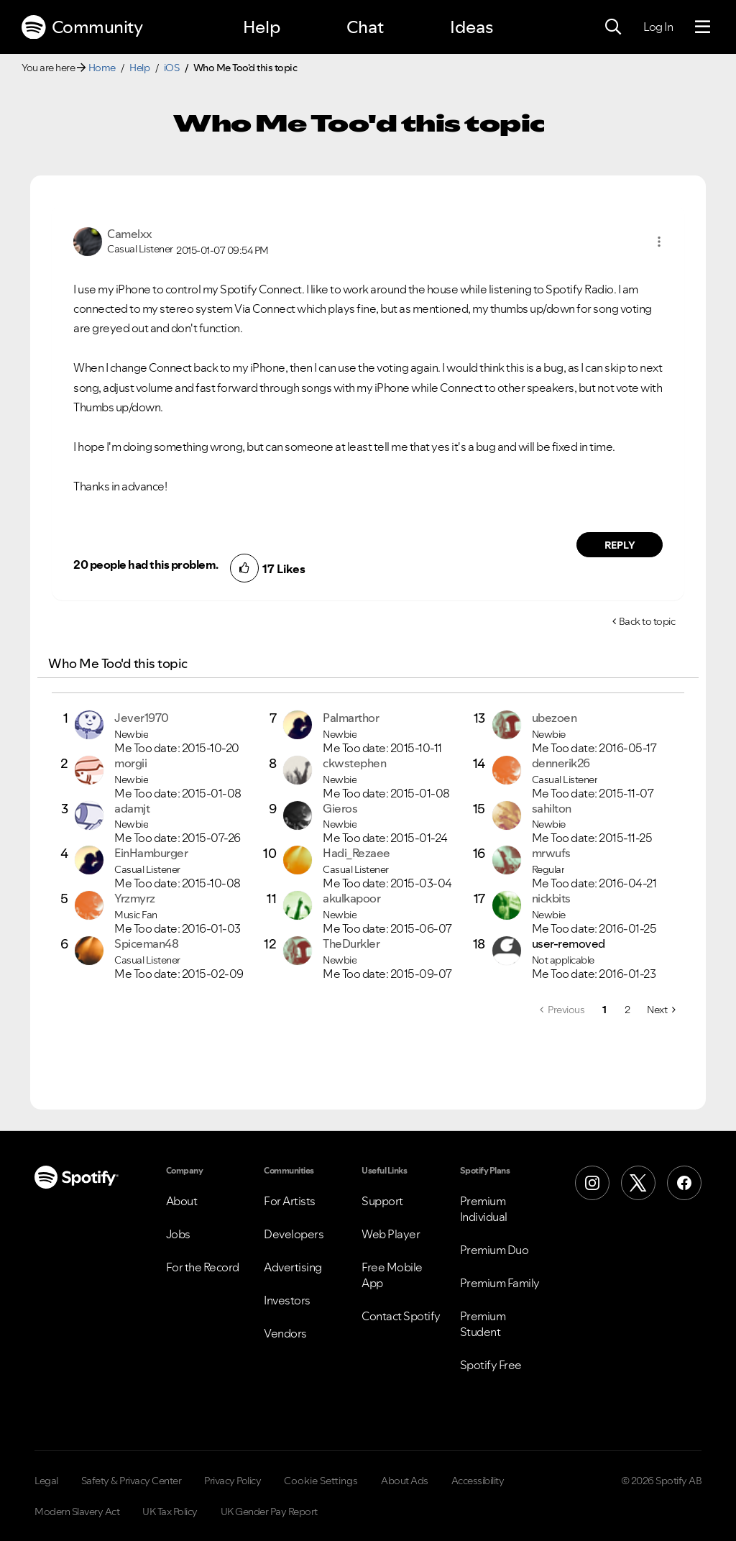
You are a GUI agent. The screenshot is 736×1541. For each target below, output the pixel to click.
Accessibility (478, 1480)
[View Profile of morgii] (130, 763)
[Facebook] (684, 1183)
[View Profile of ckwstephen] (354, 763)
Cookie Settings (321, 1480)
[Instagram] (592, 1183)
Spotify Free (491, 1365)
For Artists (290, 1201)
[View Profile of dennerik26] (561, 763)
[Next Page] (661, 1009)
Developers (293, 1234)
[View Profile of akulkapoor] (351, 898)
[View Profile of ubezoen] (554, 718)
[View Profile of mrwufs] (551, 853)
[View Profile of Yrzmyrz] (134, 898)
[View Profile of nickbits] (551, 898)
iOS (172, 67)
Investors (287, 1300)
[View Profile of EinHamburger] (151, 853)
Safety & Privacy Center (131, 1480)
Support (382, 1201)
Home (102, 67)
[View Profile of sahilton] (551, 808)
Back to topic (647, 621)
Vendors (285, 1333)
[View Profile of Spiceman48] (146, 943)
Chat (365, 27)
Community (82, 27)
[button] (659, 241)
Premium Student (483, 1324)
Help (261, 27)
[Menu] (702, 27)
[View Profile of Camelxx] (129, 234)
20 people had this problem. (145, 564)
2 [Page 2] (627, 1009)
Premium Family (500, 1283)
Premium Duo (494, 1250)
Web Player (391, 1234)
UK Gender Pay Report (269, 1511)
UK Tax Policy (170, 1511)
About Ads (404, 1480)
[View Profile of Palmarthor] (351, 718)
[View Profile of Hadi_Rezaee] (356, 853)
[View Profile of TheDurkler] (351, 943)
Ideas (471, 27)
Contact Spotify (401, 1316)
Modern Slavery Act (76, 1511)
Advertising (293, 1267)
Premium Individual (483, 1209)
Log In (658, 27)
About (182, 1201)
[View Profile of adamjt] (132, 808)
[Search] (613, 27)
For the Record (202, 1267)
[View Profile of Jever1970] (141, 718)
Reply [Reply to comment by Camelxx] (619, 545)
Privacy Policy (232, 1480)
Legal (46, 1480)
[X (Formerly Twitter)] (638, 1183)
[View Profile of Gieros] (340, 808)
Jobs (178, 1234)
